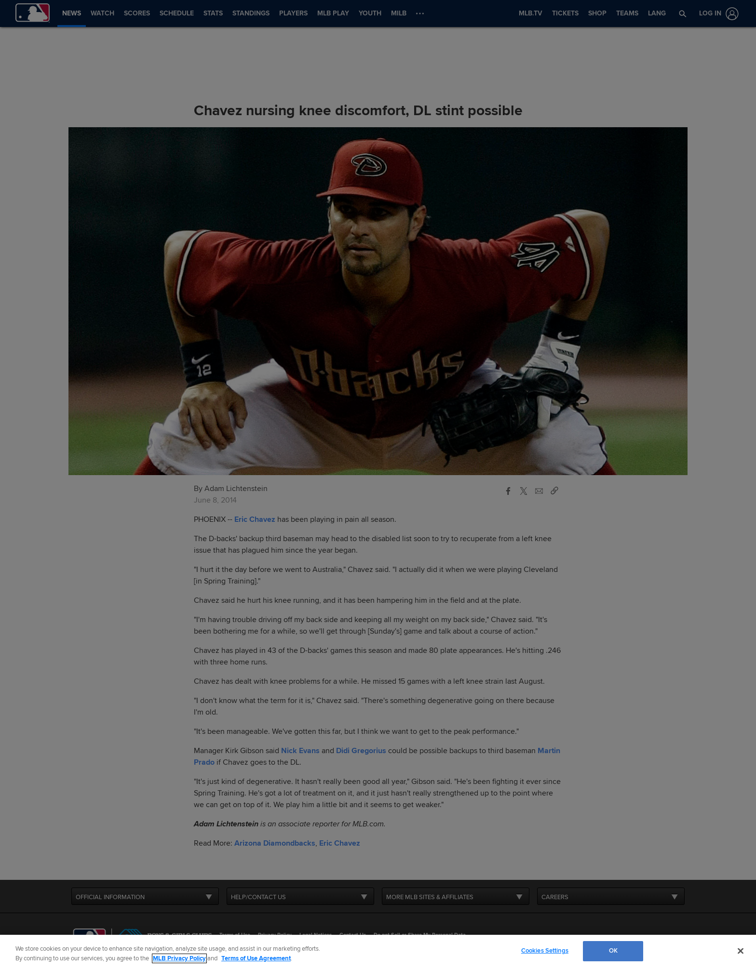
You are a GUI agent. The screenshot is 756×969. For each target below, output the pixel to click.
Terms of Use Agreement (256, 958)
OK (613, 951)
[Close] (740, 950)
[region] (378, 952)
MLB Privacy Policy (179, 958)
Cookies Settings (544, 951)
